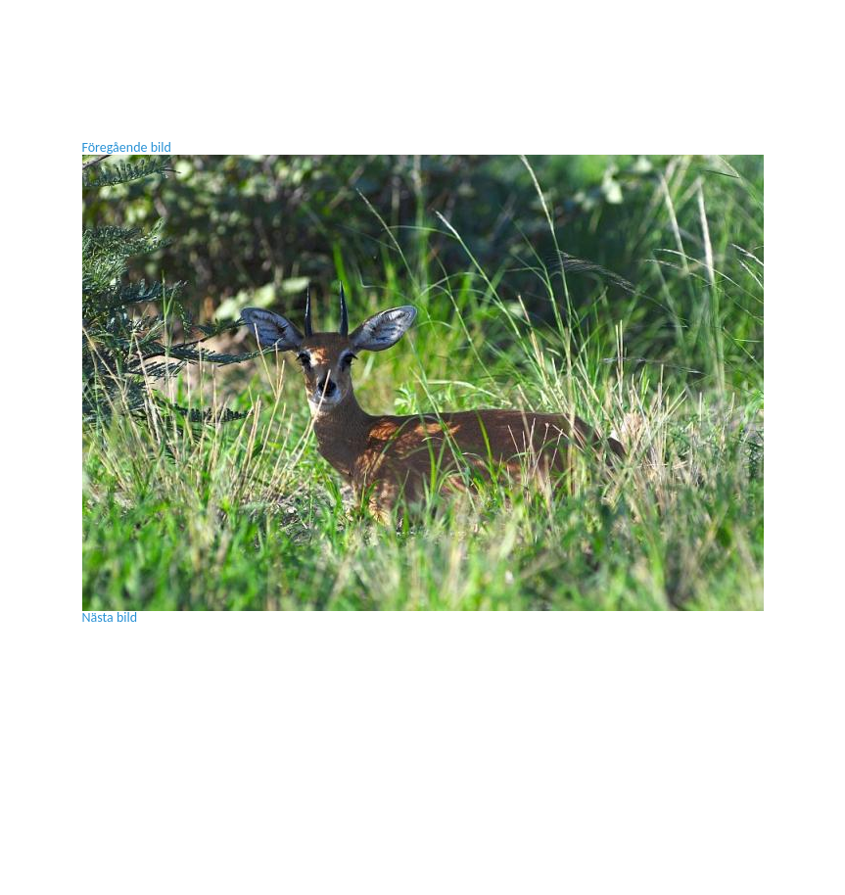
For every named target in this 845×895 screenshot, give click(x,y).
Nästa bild (110, 617)
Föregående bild (126, 147)
